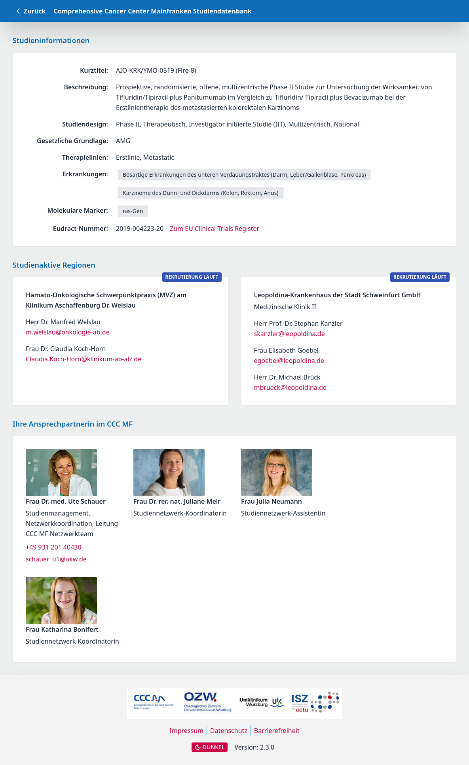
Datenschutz (228, 730)
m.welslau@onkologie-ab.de (68, 332)
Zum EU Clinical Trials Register (214, 228)
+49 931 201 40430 (54, 547)
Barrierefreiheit (277, 730)
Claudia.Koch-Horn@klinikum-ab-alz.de (83, 359)
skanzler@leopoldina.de (289, 333)
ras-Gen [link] (133, 211)
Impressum (186, 730)
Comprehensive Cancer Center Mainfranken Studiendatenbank (152, 11)
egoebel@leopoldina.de (289, 360)
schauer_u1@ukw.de (56, 559)
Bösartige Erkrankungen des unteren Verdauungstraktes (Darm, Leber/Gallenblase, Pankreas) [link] (244, 174)
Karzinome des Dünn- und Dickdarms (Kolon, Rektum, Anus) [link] (201, 192)
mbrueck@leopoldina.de (290, 387)
